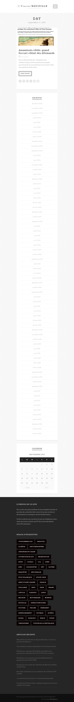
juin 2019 (37, 306)
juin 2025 (37, 122)
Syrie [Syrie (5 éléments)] (52, 618)
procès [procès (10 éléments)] (33, 608)
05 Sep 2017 (24, 57)
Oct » (47, 487)
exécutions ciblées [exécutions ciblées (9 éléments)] (26, 582)
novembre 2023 (37, 165)
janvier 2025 (37, 136)
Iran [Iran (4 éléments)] (42, 587)
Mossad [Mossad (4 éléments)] (48, 597)
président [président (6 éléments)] (44, 608)
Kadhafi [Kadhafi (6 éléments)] (33, 592)
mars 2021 (37, 245)
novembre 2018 (37, 334)
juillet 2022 (37, 184)
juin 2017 (37, 396)
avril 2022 (37, 193)
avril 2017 (37, 405)
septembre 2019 (37, 292)
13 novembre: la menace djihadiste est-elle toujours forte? (36, 646)
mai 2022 (37, 188)
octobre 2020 (37, 254)
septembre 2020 (37, 259)
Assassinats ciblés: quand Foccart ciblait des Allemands (36, 51)
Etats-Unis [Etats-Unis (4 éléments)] (41, 577)
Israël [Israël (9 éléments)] (51, 587)
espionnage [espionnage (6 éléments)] (36, 572)
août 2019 (37, 297)
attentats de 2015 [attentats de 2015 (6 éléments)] (26, 556)
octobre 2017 (37, 381)
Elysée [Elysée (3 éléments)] (51, 567)
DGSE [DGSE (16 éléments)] (47, 562)
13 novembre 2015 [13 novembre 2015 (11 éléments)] (25, 541)
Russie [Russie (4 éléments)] (51, 613)
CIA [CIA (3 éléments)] (39, 562)
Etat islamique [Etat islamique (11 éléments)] (25, 577)
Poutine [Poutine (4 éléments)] (21, 608)
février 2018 (37, 367)
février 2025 (37, 132)
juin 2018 (37, 348)
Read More (25, 73)
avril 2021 (37, 240)
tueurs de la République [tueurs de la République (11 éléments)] (43, 623)
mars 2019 (37, 315)
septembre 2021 (37, 221)
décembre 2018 (37, 330)
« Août (27, 487)
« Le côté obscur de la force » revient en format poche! (35, 678)
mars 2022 (37, 198)
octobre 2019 (37, 287)
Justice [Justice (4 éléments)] (21, 592)
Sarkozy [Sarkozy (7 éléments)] (32, 618)
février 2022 (37, 202)
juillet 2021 (37, 231)
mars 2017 (37, 410)
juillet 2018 (37, 344)
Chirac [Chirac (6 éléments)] (30, 562)
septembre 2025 (37, 113)
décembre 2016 (37, 424)
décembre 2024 (37, 141)
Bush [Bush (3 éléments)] (20, 562)
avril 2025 (37, 127)
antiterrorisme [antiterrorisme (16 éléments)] (37, 546)
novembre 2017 (37, 377)
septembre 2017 (37, 386)
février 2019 (37, 320)
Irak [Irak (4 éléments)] (33, 587)
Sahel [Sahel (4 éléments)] (21, 618)
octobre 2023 (37, 169)
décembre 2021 (37, 212)
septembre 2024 (37, 151)
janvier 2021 (37, 250)
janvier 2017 (37, 419)
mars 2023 (37, 174)
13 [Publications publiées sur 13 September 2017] (32, 474)
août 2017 (37, 391)
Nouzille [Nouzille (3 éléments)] (22, 603)
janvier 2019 (37, 325)
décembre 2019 (37, 283)
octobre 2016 (37, 429)
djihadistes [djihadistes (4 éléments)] (32, 567)
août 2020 (37, 264)
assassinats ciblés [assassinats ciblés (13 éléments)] (26, 551)
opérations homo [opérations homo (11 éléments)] (38, 603)
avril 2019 (37, 311)
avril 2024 (37, 155)
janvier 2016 (37, 433)
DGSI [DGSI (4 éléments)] (20, 567)
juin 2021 (37, 235)
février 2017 (37, 414)
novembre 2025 (37, 108)
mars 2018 (37, 363)
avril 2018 (37, 358)
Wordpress (54, 699)
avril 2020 (37, 273)
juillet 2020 (37, 268)
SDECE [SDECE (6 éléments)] (42, 618)
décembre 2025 (37, 103)
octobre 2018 (37, 339)
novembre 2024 (37, 146)
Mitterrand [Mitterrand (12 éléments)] (35, 597)
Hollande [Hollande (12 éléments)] (22, 587)
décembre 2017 (37, 372)
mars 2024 (37, 160)
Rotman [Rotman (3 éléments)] (39, 613)
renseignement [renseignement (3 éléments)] (25, 613)
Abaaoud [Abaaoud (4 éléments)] (41, 541)
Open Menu (55, 6)
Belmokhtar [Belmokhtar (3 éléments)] (43, 556)
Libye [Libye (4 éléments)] (43, 592)
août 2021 (37, 226)
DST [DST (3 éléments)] (42, 567)
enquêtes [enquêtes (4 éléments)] (22, 572)
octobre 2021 (37, 217)
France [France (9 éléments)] (43, 582)
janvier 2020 (37, 278)
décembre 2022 (37, 179)
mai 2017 (37, 400)
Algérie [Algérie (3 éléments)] (21, 546)
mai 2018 (37, 353)
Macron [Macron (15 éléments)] (21, 597)
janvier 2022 (37, 207)
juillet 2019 (37, 301)
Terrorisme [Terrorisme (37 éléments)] (23, 623)
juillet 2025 (37, 118)
